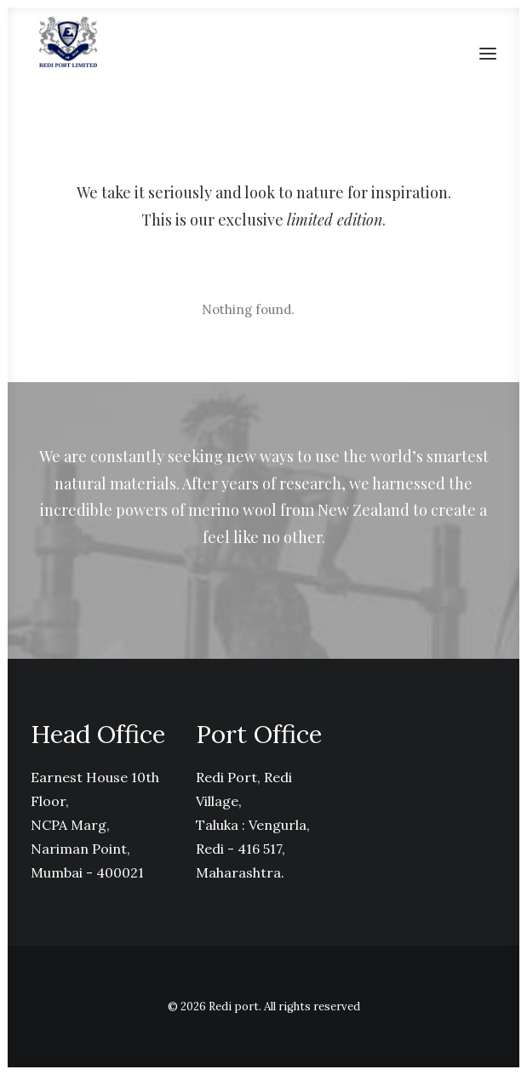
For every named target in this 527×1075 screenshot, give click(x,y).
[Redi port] (68, 41)
